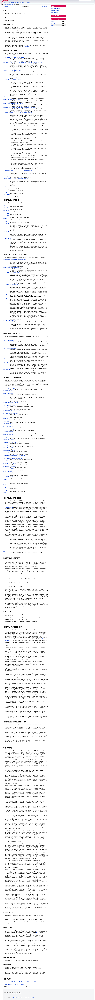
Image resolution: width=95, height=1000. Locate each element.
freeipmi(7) (27, 46)
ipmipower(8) (7, 6)
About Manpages (12, 2)
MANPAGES (6, 0)
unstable (6, 4)
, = (13, 57)
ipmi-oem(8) (33, 981)
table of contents (56, 15)
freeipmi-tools (10, 4)
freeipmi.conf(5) (9, 507)
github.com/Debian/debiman (17, 997)
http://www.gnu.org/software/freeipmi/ (15, 984)
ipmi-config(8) (25, 981)
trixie (52, 21)
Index (5, 2)
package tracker (55, 10)
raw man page (54, 12)
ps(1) (37, 932)
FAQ (18, 2)
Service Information (25, 2)
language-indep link (56, 8)
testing (53, 23)
